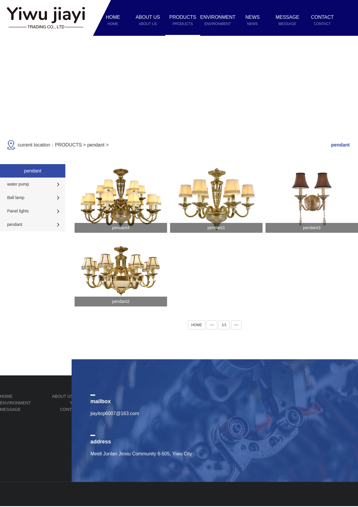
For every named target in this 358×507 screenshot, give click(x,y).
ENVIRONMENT (15, 402)
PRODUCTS (68, 144)
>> (236, 325)
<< (212, 325)
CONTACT (70, 409)
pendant (95, 144)
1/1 (224, 325)
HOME (196, 325)
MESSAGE (10, 409)
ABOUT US (62, 396)
